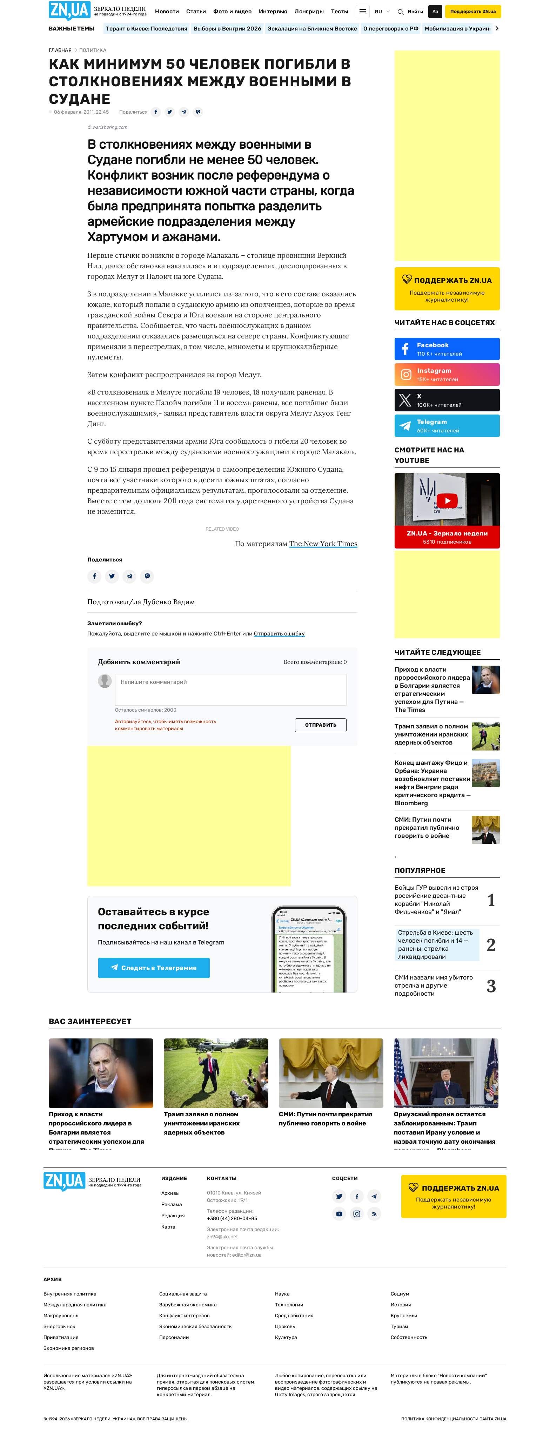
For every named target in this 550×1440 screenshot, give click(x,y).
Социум (400, 1294)
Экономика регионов (68, 1348)
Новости (167, 11)
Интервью (273, 11)
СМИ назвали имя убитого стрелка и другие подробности (434, 985)
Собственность (409, 1337)
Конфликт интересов (184, 1316)
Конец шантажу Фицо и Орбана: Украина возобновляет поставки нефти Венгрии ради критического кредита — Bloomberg (433, 783)
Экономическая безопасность (195, 1327)
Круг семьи (404, 1316)
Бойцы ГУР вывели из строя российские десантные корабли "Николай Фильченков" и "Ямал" (436, 900)
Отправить (321, 725)
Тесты (340, 11)
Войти (415, 12)
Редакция (173, 1216)
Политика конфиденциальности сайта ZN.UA (454, 1419)
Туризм (399, 1327)
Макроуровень (60, 1316)
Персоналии (174, 1337)
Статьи (196, 11)
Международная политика (75, 1305)
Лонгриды (309, 11)
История (401, 1305)
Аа (435, 11)
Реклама (171, 1204)
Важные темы (72, 29)
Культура (286, 1337)
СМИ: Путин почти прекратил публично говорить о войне (427, 828)
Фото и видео (232, 11)
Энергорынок (59, 1327)
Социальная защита (183, 1294)
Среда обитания (294, 1316)
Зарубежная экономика (188, 1305)
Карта (168, 1227)
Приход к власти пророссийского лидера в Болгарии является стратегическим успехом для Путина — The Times (432, 690)
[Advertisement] (189, 816)
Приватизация (61, 1337)
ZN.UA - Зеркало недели (447, 533)
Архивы (170, 1193)
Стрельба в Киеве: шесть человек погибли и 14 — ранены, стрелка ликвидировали (435, 945)
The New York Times (323, 543)
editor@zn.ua (247, 1255)
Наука (282, 1294)
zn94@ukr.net (222, 1237)
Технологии (289, 1305)
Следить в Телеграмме (154, 968)
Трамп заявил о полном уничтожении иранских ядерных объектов (431, 734)
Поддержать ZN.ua (473, 11)
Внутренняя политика (69, 1294)
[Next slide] (495, 28)
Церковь (285, 1327)
